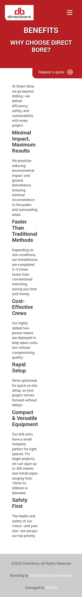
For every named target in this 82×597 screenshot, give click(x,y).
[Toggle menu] (69, 12)
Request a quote (55, 72)
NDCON (51, 587)
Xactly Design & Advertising (50, 575)
